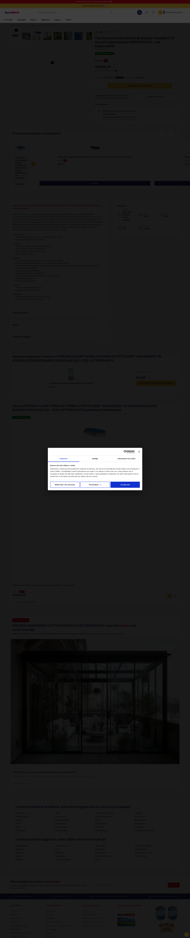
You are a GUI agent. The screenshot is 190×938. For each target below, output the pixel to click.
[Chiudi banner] (139, 451)
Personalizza (95, 485)
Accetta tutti (125, 485)
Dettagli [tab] (95, 458)
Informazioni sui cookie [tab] (126, 458)
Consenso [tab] (63, 458)
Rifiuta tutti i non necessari (65, 485)
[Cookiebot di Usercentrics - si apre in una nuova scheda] (125, 451)
